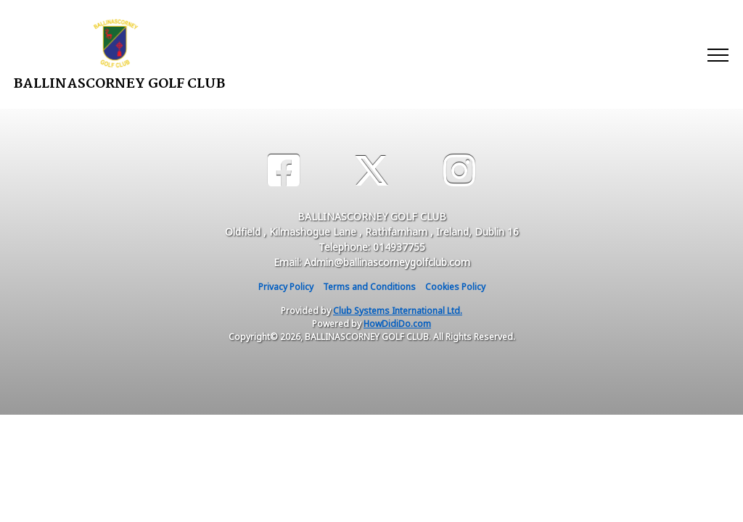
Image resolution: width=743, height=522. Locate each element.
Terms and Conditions (369, 287)
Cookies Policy (455, 287)
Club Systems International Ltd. (397, 310)
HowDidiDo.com (397, 324)
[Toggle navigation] (717, 54)
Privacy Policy (285, 287)
